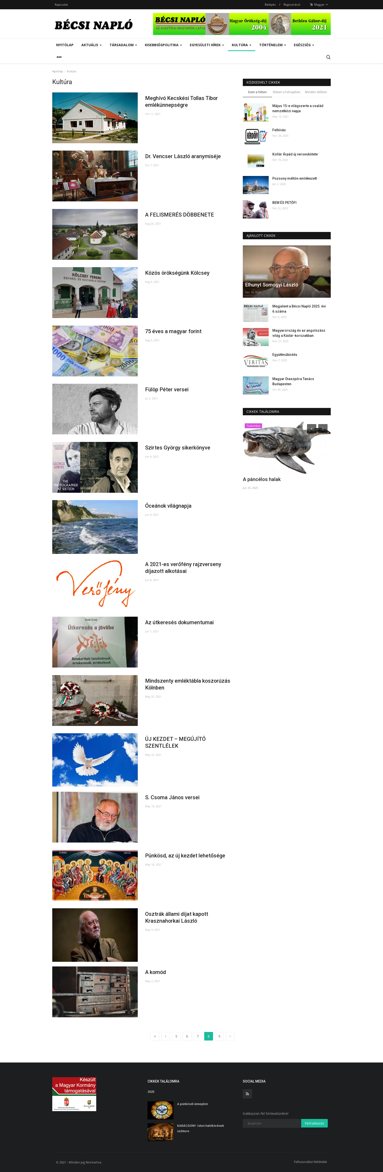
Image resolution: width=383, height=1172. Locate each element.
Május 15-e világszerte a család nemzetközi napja (297, 108)
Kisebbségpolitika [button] (163, 45)
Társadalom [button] (123, 45)
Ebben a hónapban (286, 92)
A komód (156, 972)
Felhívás (279, 130)
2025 (151, 1092)
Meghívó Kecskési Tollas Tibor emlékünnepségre (182, 101)
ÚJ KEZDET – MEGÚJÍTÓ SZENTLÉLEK (175, 742)
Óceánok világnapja (168, 506)
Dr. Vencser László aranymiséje (183, 156)
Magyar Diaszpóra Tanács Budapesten (293, 381)
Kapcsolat (61, 4)
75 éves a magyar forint (173, 331)
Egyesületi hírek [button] (207, 45)
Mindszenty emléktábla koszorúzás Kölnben (188, 684)
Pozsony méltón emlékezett (294, 178)
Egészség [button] (304, 45)
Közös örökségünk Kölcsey (178, 273)
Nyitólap (65, 45)
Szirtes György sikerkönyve (178, 448)
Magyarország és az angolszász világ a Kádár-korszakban (298, 333)
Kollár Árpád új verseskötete (295, 154)
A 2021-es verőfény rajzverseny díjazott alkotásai (184, 567)
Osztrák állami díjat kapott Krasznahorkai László (176, 917)
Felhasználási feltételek (310, 1162)
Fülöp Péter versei (167, 389)
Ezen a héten (257, 92)
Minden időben (316, 92)
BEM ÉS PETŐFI (284, 203)
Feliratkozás (314, 1123)
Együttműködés (284, 355)
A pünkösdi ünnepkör (192, 1104)
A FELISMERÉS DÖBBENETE (179, 215)
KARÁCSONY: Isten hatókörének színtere (200, 1128)
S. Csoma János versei (172, 797)
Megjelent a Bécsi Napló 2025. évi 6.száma (299, 308)
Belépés (270, 4)
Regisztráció (292, 4)
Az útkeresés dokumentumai (179, 622)
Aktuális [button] (91, 45)
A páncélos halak (262, 479)
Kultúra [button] (241, 45)
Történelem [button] (272, 45)
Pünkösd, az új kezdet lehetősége (185, 856)
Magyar (319, 4)
